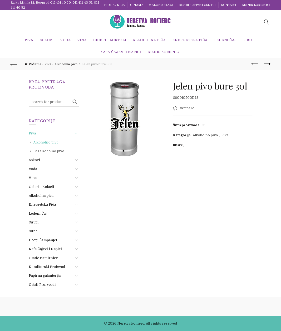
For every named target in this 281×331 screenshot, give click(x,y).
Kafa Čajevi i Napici (120, 52)
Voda (65, 40)
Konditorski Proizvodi (47, 267)
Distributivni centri (197, 5)
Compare (186, 108)
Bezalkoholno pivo (48, 151)
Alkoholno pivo (66, 64)
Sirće (33, 231)
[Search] (266, 21)
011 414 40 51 (83, 2)
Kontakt (228, 5)
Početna (35, 64)
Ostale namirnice (43, 258)
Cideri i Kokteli (109, 40)
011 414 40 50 (60, 2)
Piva (29, 40)
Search (74, 102)
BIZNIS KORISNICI (256, 5)
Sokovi (47, 40)
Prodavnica (114, 5)
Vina (82, 40)
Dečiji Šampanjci (43, 240)
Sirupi (249, 40)
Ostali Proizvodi (42, 285)
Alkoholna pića (149, 40)
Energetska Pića (189, 40)
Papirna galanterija (45, 275)
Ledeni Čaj (225, 40)
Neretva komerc (130, 323)
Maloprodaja (161, 5)
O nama (136, 5)
